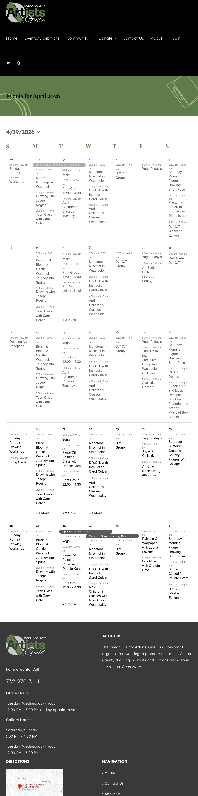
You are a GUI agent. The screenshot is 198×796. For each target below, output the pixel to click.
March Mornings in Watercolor (44, 182)
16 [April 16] (117, 332)
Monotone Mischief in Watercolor (97, 176)
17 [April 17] (143, 332)
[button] (19, 62)
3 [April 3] (143, 159)
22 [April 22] (90, 429)
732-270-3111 (23, 681)
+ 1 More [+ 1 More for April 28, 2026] (69, 604)
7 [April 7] (63, 247)
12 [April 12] (10, 332)
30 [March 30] (37, 159)
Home (110, 772)
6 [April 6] (37, 247)
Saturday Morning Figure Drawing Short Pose (177, 180)
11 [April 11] (170, 247)
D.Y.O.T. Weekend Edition (175, 231)
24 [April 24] (143, 429)
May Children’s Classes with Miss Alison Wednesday (98, 595)
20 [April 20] (37, 429)
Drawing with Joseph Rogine (45, 200)
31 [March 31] (63, 159)
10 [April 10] (143, 247)
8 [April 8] (90, 247)
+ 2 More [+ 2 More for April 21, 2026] (69, 513)
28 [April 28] (64, 525)
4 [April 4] (169, 159)
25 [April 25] (170, 429)
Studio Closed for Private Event (178, 574)
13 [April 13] (37, 332)
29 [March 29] (11, 159)
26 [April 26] (11, 525)
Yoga (66, 174)
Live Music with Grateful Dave (151, 566)
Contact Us (114, 783)
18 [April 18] (170, 332)
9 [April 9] (116, 247)
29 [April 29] (90, 525)
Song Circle (18, 462)
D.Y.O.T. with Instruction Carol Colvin (98, 195)
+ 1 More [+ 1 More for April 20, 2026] (42, 513)
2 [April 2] (116, 159)
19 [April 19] (10, 429)
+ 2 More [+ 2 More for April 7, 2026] (69, 320)
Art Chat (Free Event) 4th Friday (151, 471)
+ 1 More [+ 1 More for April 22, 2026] (95, 513)
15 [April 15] (90, 332)
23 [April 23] (117, 429)
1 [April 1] (89, 159)
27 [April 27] (37, 525)
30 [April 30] (117, 525)
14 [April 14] (63, 332)
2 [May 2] (169, 525)
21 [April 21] (63, 429)
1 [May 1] (142, 525)
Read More (131, 666)
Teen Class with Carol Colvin (44, 219)
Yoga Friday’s (152, 168)
